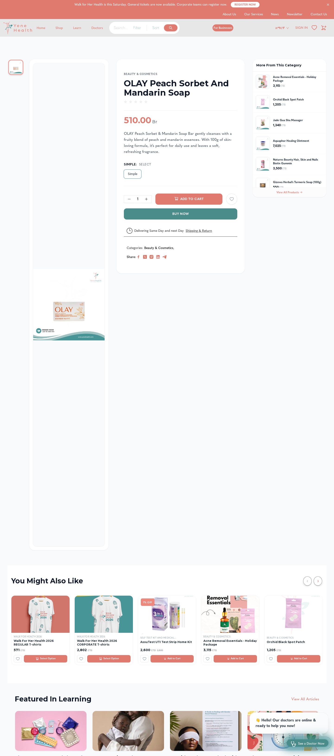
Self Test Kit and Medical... (158, 637)
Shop (59, 28)
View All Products (289, 192)
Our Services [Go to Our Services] (253, 14)
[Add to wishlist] (231, 199)
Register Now (245, 4)
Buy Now (180, 214)
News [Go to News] (275, 14)
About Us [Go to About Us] (229, 14)
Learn (77, 28)
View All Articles (305, 699)
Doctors (97, 28)
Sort (155, 28)
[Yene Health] (39, 28)
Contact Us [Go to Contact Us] (319, 14)
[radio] (125, 102)
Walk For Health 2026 (28, 636)
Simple (132, 174)
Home (41, 28)
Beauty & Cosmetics (140, 74)
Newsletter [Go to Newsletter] (294, 14)
